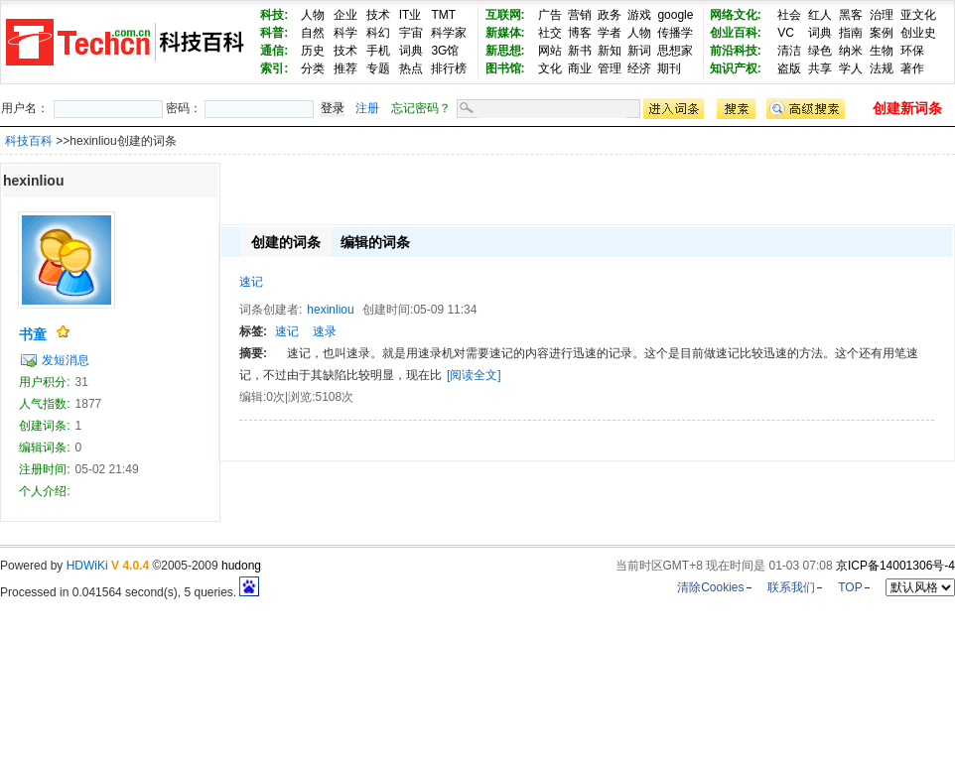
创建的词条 (286, 242)
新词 (639, 51)
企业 (345, 15)
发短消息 (65, 360)
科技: (274, 15)
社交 (550, 33)
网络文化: (735, 15)
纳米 (851, 51)
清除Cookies (710, 587)
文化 (550, 68)
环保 (912, 51)
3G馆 (445, 51)
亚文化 (918, 15)
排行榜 (449, 68)
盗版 (789, 68)
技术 (378, 15)
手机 (378, 51)
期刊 (669, 68)
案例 (881, 33)
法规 (881, 68)
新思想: (505, 51)
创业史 (918, 33)
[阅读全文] (474, 375)
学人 (851, 68)
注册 (367, 108)
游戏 (639, 15)
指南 (851, 33)
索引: (274, 68)
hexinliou (330, 310)
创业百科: (735, 33)
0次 (275, 397)
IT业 (410, 15)
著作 (912, 68)
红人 (820, 15)
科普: (274, 33)
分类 (313, 68)
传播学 (675, 33)
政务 (609, 15)
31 (81, 382)
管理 (609, 68)
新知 (609, 51)
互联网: (505, 15)
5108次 (334, 397)
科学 (345, 33)
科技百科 (29, 141)
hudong (241, 566)
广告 (550, 15)
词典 (411, 51)
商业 (580, 68)
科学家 (449, 33)
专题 (378, 68)
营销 (580, 15)
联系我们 (791, 587)
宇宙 (411, 33)
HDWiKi (87, 566)
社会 (789, 15)
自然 (313, 33)
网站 (550, 51)
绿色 (820, 51)
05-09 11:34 (445, 310)
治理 (881, 15)
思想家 (675, 51)
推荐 (345, 68)
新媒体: (505, 33)
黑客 (851, 15)
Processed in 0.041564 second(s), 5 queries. (129, 592)
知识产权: (735, 68)
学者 (609, 33)
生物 (881, 51)
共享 (820, 68)
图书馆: (505, 68)
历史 (313, 51)
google (675, 15)
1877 (88, 404)
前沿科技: (735, 51)
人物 (313, 15)
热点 (411, 68)
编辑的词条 (375, 242)
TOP (850, 587)
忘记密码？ (421, 108)
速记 (251, 282)
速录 (325, 331)
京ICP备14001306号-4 (895, 566)
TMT (443, 15)
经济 (639, 68)
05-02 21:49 (107, 469)
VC (785, 33)
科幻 (378, 33)
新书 (580, 51)
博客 (580, 33)
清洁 (789, 51)
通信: (274, 51)
